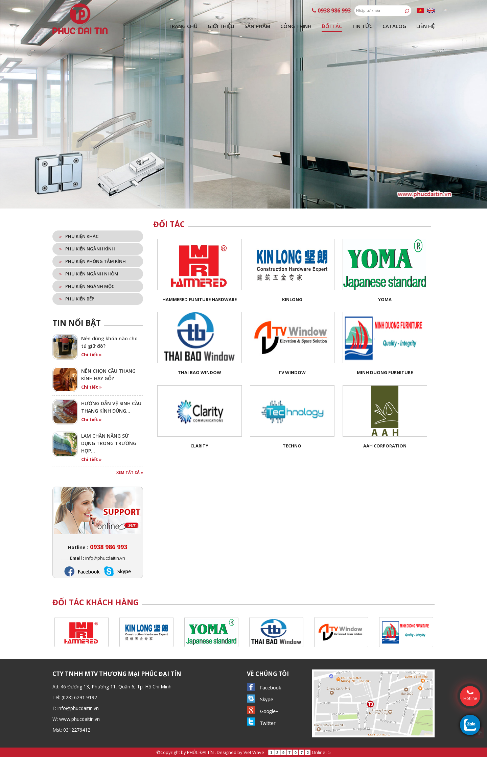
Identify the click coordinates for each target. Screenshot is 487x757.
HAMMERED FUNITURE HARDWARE (199, 299)
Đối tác (332, 26)
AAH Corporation (385, 446)
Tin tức (362, 26)
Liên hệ (425, 26)
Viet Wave (254, 752)
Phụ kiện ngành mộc (86, 286)
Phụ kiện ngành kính (87, 249)
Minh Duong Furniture (385, 372)
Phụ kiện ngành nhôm (88, 274)
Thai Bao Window (199, 372)
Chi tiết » (91, 354)
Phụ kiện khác (78, 236)
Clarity (199, 446)
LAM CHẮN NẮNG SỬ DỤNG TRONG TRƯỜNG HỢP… (108, 443)
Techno (292, 446)
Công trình (295, 26)
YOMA (385, 299)
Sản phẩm (257, 26)
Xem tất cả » (129, 472)
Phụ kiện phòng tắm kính (92, 261)
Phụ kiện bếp (76, 299)
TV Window (292, 372)
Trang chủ (183, 26)
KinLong (292, 299)
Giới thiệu (221, 26)
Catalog (394, 26)
